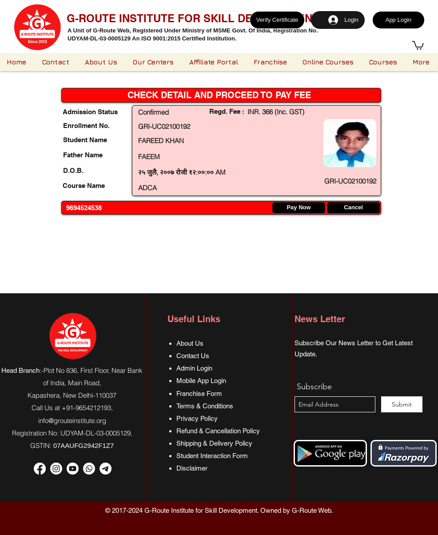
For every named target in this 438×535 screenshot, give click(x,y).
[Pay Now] (298, 207)
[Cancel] (353, 207)
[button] (418, 45)
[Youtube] (73, 469)
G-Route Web (311, 510)
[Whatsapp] (89, 469)
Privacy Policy (197, 418)
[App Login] (398, 20)
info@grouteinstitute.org (72, 420)
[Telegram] (105, 469)
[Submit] (401, 404)
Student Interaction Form (212, 455)
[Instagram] (56, 469)
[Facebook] (40, 469)
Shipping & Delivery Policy (214, 443)
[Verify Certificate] (277, 20)
